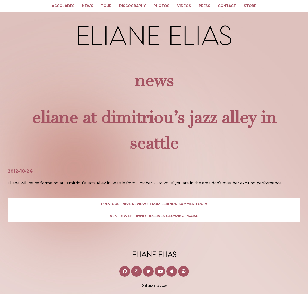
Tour (106, 6)
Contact (227, 6)
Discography (132, 6)
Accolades (63, 6)
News (87, 6)
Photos (161, 6)
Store (250, 6)
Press (204, 6)
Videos (184, 6)
